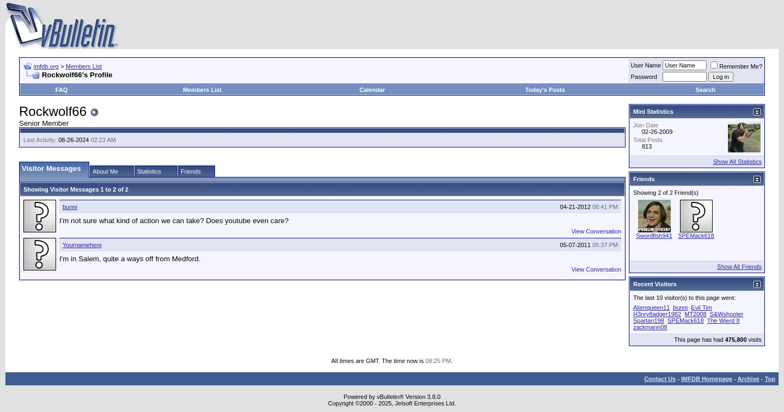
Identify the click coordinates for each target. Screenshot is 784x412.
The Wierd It (723, 320)
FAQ (62, 90)
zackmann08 (650, 327)
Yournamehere (82, 245)
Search (706, 90)
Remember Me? (736, 66)
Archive (748, 379)
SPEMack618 (696, 235)
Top (770, 379)
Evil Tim (701, 307)
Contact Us (660, 379)
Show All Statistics (737, 161)
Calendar (372, 90)
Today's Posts (545, 90)
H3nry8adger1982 (657, 314)
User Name (646, 65)
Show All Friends (739, 266)
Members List (84, 66)
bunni (70, 207)
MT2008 (695, 314)
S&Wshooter (727, 314)
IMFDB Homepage (706, 379)
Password (644, 76)
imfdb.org (46, 66)
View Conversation (596, 231)
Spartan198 (648, 320)
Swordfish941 (654, 235)
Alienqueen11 (651, 307)
